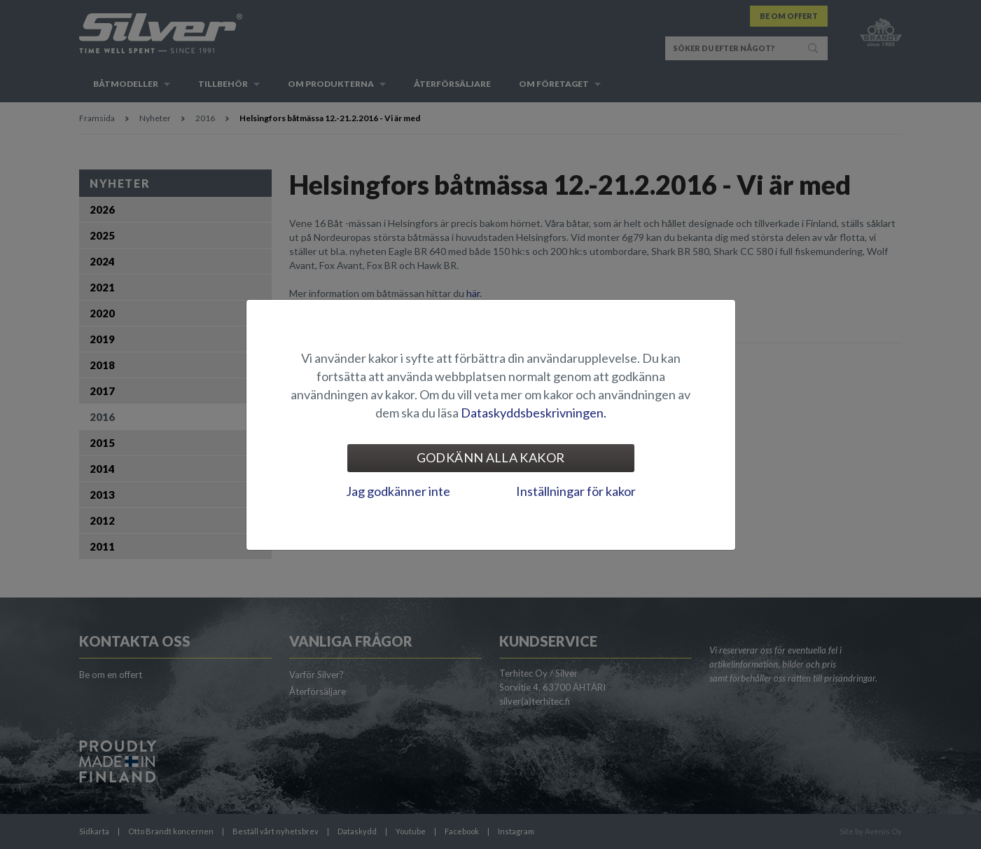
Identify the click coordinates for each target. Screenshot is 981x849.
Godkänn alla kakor (490, 457)
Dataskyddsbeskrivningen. (533, 412)
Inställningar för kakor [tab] (576, 491)
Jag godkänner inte (398, 491)
